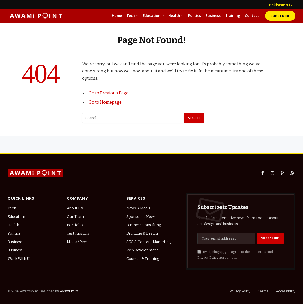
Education (151, 15)
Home (117, 15)
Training (232, 15)
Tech (130, 15)
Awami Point (69, 291)
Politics (194, 15)
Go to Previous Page (109, 92)
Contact (252, 15)
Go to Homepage (105, 102)
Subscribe (280, 15)
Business (213, 15)
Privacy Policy (207, 257)
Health (174, 15)
